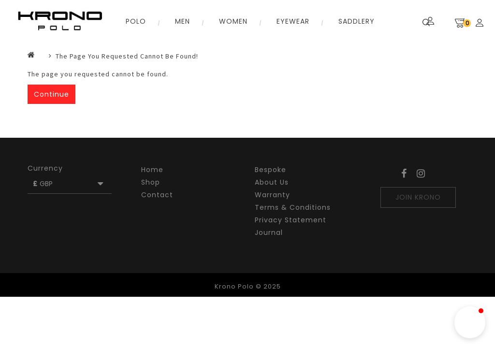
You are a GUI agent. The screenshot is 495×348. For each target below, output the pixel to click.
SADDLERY (356, 21)
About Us (272, 182)
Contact (157, 195)
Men (182, 21)
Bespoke (270, 169)
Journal (269, 232)
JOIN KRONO (418, 197)
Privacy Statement (290, 220)
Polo (136, 21)
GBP (69, 183)
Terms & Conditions (293, 207)
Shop (150, 182)
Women (233, 21)
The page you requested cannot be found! (127, 56)
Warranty (272, 195)
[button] (469, 322)
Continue (51, 94)
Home (152, 169)
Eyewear (293, 21)
